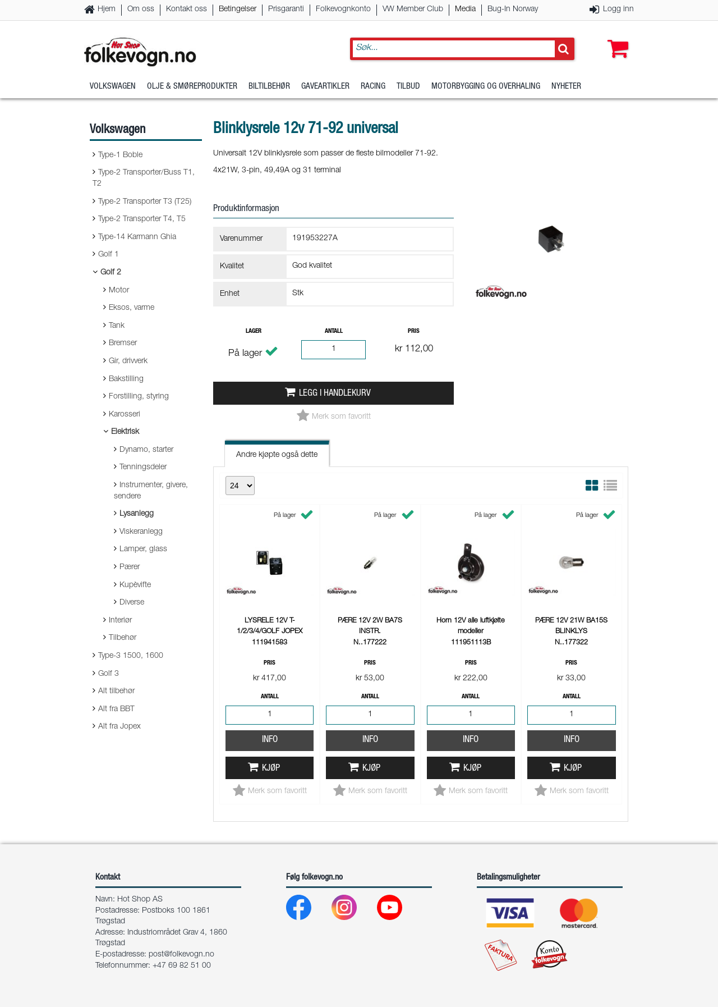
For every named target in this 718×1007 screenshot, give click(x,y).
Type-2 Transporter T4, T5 (142, 219)
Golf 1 (108, 255)
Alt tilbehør (116, 691)
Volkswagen (113, 87)
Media (465, 9)
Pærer (129, 567)
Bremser (123, 343)
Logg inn (618, 9)
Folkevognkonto (343, 9)
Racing (373, 87)
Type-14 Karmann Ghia (137, 237)
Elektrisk (125, 432)
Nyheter (566, 87)
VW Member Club (413, 9)
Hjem (107, 9)
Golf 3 (108, 674)
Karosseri (124, 415)
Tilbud (408, 87)
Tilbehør (122, 638)
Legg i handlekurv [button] (335, 394)
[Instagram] (353, 910)
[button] (615, 37)
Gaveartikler (325, 87)
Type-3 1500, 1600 (130, 656)
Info (270, 740)
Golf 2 (110, 273)
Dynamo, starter (146, 450)
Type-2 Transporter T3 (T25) (144, 202)
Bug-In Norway (512, 9)
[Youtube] (398, 910)
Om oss (140, 9)
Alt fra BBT (116, 709)
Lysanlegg (136, 514)
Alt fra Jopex (119, 727)
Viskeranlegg (141, 532)
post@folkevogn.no (181, 955)
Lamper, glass (143, 549)
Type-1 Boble (120, 155)
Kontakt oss (186, 9)
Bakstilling (126, 379)
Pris (414, 331)
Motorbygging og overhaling (485, 87)
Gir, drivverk (128, 361)
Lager (253, 331)
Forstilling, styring (139, 397)
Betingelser (237, 9)
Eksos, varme (131, 308)
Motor (119, 291)
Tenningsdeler (143, 468)
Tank (117, 326)
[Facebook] (307, 910)
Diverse (131, 603)
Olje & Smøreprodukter (192, 87)
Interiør (120, 621)
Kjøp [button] (271, 768)
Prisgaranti (286, 9)
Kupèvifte (135, 585)
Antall (334, 331)
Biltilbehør (269, 87)
